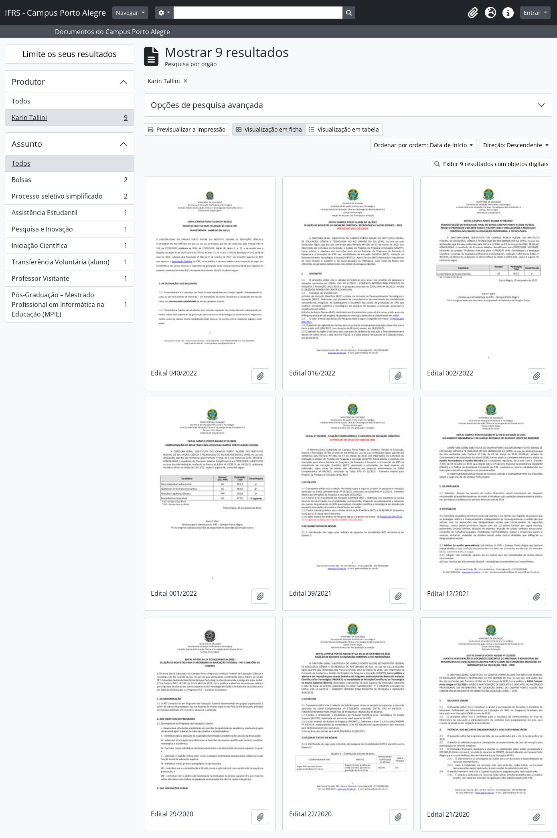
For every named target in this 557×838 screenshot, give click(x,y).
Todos (21, 101)
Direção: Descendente (513, 145)
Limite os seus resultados (69, 54)
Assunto (27, 143)
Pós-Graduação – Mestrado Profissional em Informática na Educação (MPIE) (69, 304)
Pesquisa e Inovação (69, 230)
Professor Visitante (69, 280)
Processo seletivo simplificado (69, 198)
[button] (473, 13)
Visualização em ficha (269, 129)
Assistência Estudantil (69, 214)
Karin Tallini (69, 119)
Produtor (28, 81)
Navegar (128, 12)
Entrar (533, 12)
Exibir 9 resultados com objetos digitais (491, 164)
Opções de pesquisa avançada (207, 104)
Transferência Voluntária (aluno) (69, 263)
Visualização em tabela (344, 129)
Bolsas (69, 181)
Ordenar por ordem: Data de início (421, 145)
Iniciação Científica (69, 247)
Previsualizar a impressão (186, 129)
